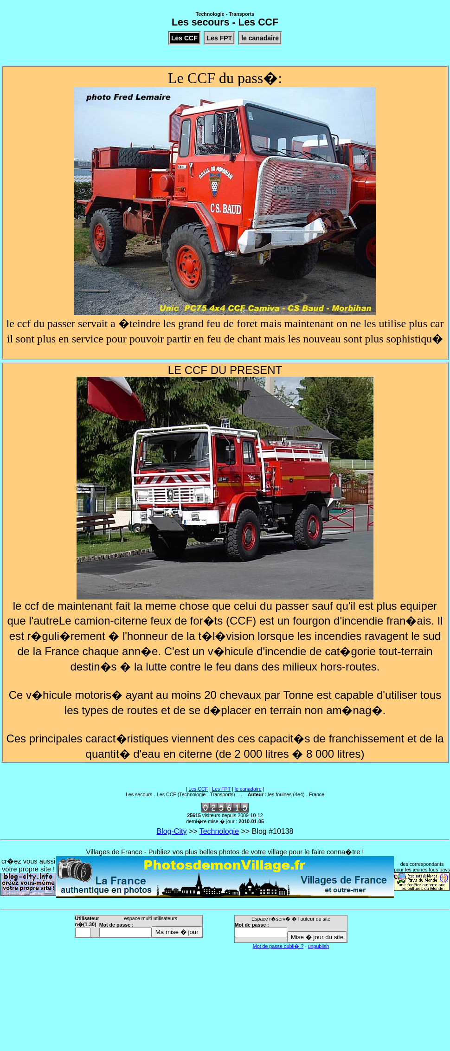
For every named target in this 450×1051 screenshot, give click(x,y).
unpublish (318, 946)
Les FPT (221, 789)
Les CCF (198, 789)
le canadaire (248, 789)
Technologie (219, 831)
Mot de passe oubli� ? (278, 946)
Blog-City (171, 831)
